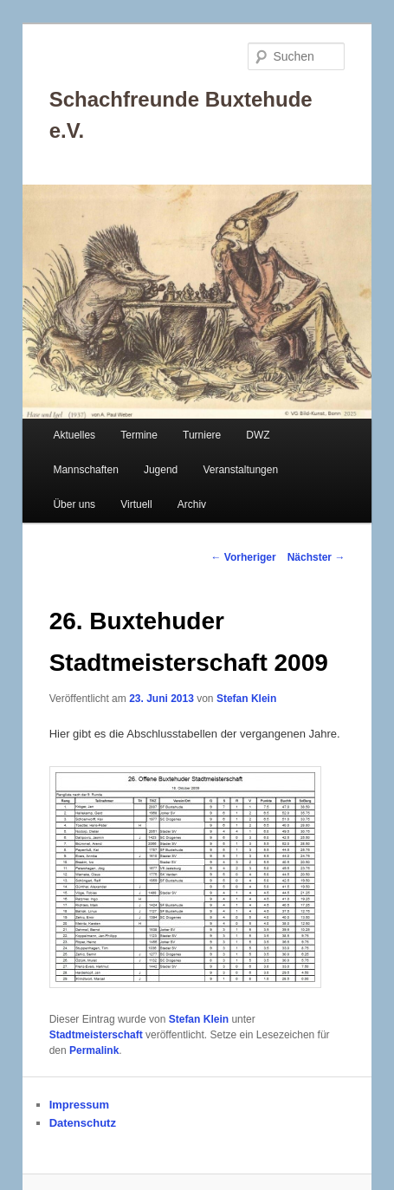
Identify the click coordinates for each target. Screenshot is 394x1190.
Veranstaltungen (240, 470)
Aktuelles (74, 435)
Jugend (161, 470)
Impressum (79, 1104)
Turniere (202, 435)
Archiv (192, 504)
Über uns (74, 504)
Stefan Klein (246, 699)
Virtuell (136, 504)
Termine (139, 435)
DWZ (257, 435)
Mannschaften (85, 470)
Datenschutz (82, 1122)
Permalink (94, 1050)
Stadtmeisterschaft (96, 1035)
